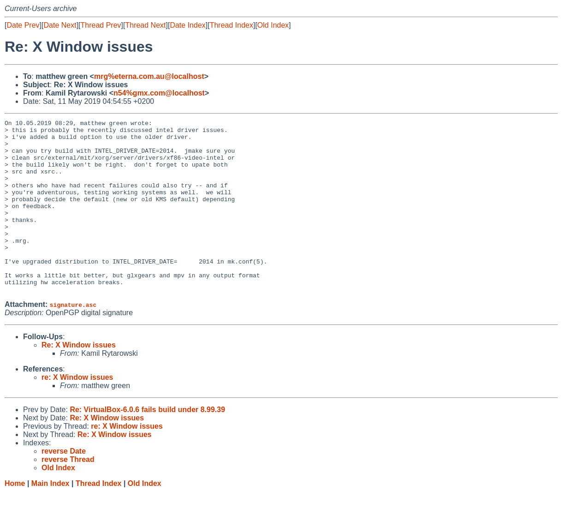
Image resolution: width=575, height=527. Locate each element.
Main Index (50, 518)
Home (15, 518)
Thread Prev (101, 25)
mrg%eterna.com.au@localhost (149, 76)
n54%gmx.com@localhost (159, 93)
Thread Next (145, 25)
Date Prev (22, 25)
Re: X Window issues (78, 379)
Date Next (59, 25)
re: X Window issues (77, 412)
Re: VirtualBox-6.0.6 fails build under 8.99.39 (147, 444)
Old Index (273, 25)
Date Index (187, 25)
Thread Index (231, 25)
